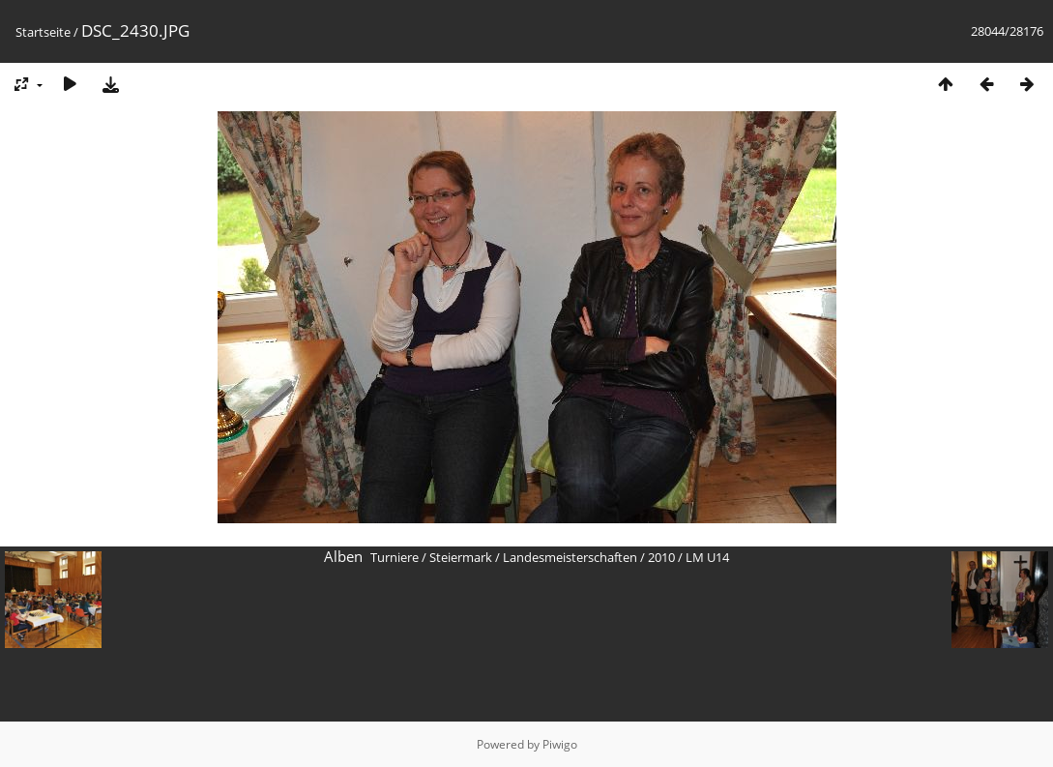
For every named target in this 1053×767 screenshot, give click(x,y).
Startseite (43, 32)
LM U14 (707, 557)
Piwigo (559, 744)
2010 (661, 557)
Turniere (394, 557)
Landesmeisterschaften (570, 557)
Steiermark (460, 557)
